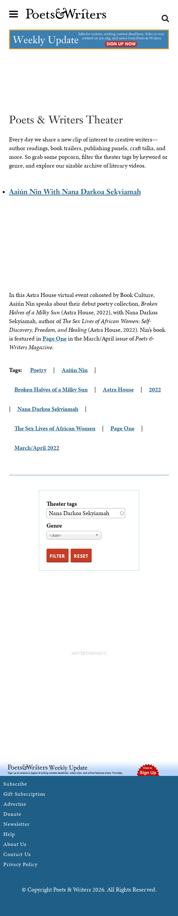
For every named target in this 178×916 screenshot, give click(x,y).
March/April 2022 (36, 447)
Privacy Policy (20, 864)
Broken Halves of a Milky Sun (51, 389)
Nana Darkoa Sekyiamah (47, 409)
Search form (165, 18)
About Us (14, 844)
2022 (155, 389)
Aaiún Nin (75, 370)
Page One (54, 338)
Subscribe (15, 784)
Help (9, 834)
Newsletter (16, 824)
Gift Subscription (24, 794)
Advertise (14, 804)
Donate (12, 814)
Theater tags (62, 503)
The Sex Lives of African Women (54, 428)
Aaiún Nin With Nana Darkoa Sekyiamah (75, 191)
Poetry (38, 370)
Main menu (13, 14)
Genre (54, 525)
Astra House (118, 389)
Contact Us (17, 854)
